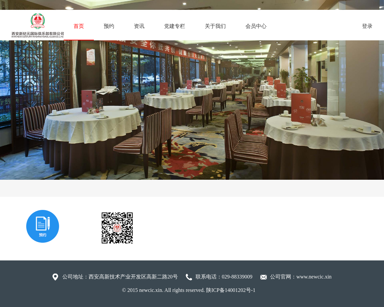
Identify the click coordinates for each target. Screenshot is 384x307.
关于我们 (215, 26)
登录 (367, 26)
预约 (109, 26)
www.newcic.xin (313, 276)
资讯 (139, 26)
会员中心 (256, 26)
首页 (79, 26)
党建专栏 (174, 26)
